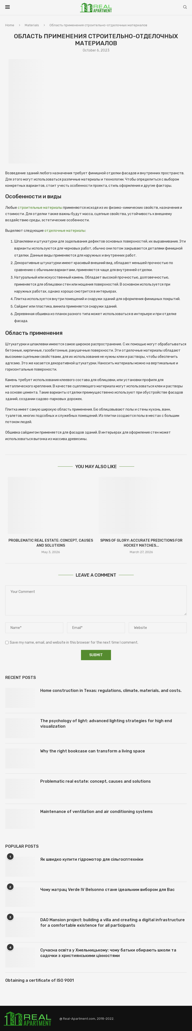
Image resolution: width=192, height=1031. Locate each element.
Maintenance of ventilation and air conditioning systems (96, 811)
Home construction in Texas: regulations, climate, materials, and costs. (111, 690)
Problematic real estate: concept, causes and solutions (95, 781)
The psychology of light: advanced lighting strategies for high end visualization (106, 723)
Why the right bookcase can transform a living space (92, 751)
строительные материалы (40, 208)
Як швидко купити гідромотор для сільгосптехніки (91, 859)
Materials (32, 25)
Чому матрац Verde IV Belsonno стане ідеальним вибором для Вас (107, 889)
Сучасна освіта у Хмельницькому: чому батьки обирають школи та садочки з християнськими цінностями (108, 953)
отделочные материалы (64, 231)
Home (9, 25)
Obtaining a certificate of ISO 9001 (39, 980)
